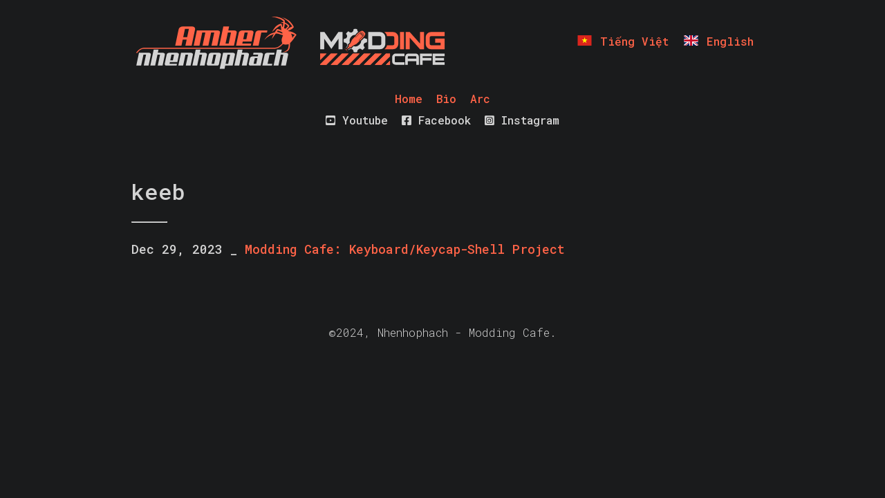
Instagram (522, 120)
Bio (446, 98)
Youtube (357, 120)
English (718, 41)
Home (408, 98)
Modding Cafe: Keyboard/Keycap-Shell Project (405, 249)
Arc (480, 98)
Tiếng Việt (622, 41)
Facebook (436, 120)
